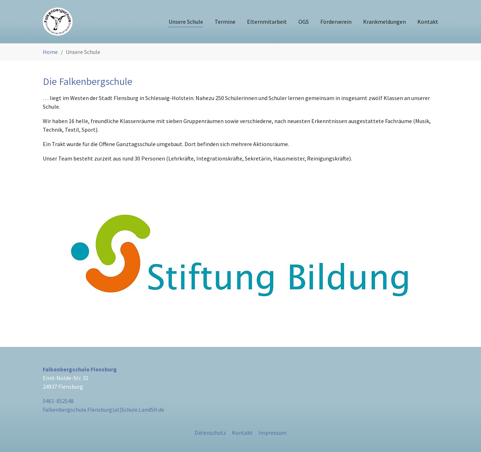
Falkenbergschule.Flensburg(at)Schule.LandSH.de (103, 409)
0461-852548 (58, 400)
